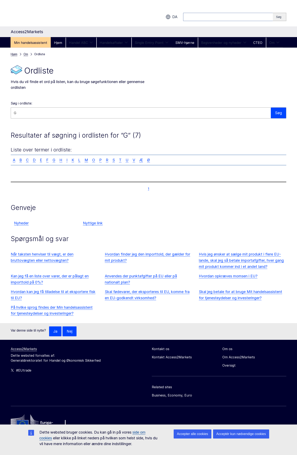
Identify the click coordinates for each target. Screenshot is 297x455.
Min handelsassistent (30, 43)
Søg (278, 113)
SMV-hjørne (184, 43)
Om (274, 43)
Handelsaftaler (114, 43)
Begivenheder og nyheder (223, 43)
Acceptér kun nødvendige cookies (241, 434)
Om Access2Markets (238, 357)
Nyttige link (93, 223)
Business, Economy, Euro (172, 395)
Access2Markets (24, 349)
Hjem (58, 43)
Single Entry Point (152, 43)
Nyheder (21, 223)
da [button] (171, 16)
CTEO (257, 43)
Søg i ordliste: (21, 103)
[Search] (279, 17)
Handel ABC (81, 43)
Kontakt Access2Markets (172, 357)
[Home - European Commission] (41, 422)
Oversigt (229, 365)
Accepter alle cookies (192, 434)
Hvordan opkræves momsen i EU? (228, 276)
